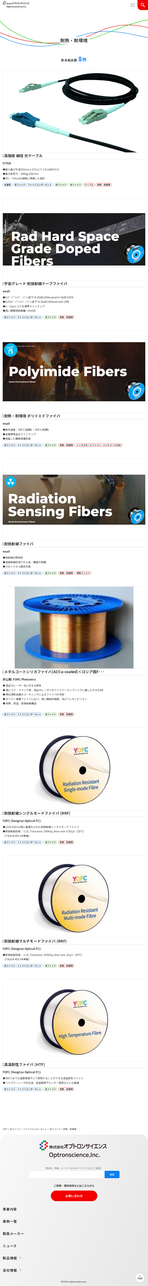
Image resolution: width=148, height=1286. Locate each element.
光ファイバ (55, 1129)
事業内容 (10, 1209)
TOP (5, 1129)
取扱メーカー (13, 1233)
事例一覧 (10, 1221)
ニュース (10, 1245)
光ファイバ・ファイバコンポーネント (28, 1129)
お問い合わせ (74, 1196)
